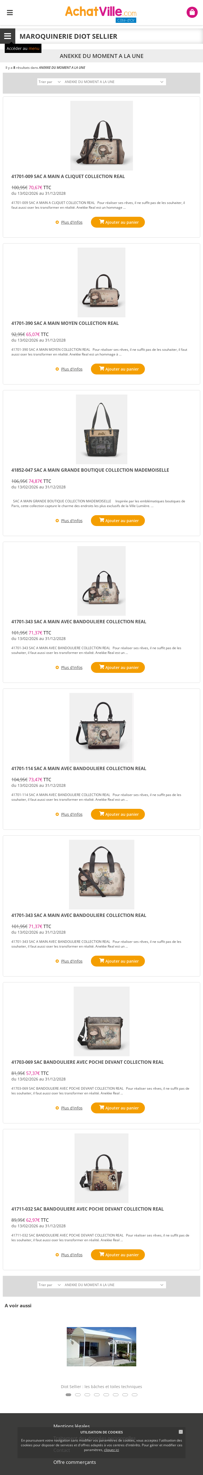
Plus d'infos (72, 222)
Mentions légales (71, 1426)
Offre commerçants (74, 1462)
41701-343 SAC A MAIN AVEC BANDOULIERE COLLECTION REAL (78, 622)
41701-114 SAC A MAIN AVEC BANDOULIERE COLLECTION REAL (78, 768)
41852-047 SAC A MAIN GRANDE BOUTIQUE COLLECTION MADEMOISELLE (90, 470)
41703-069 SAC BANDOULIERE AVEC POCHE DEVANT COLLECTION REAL (87, 1062)
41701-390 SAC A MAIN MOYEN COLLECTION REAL (65, 323)
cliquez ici (111, 1449)
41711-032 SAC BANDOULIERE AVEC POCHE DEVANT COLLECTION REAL (87, 1209)
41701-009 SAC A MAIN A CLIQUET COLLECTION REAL (68, 176)
